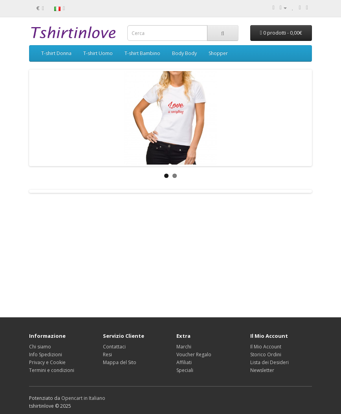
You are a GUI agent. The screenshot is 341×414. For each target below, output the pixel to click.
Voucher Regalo (193, 354)
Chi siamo (40, 346)
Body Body (184, 53)
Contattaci (114, 346)
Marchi (183, 346)
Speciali (184, 370)
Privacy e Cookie (47, 362)
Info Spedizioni (45, 354)
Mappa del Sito (119, 362)
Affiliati (184, 362)
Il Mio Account (265, 346)
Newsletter (262, 370)
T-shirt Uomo (98, 53)
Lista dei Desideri (269, 362)
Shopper (218, 53)
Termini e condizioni (51, 370)
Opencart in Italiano (83, 398)
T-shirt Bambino (142, 53)
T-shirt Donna (56, 53)
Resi (107, 354)
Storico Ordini (265, 354)
